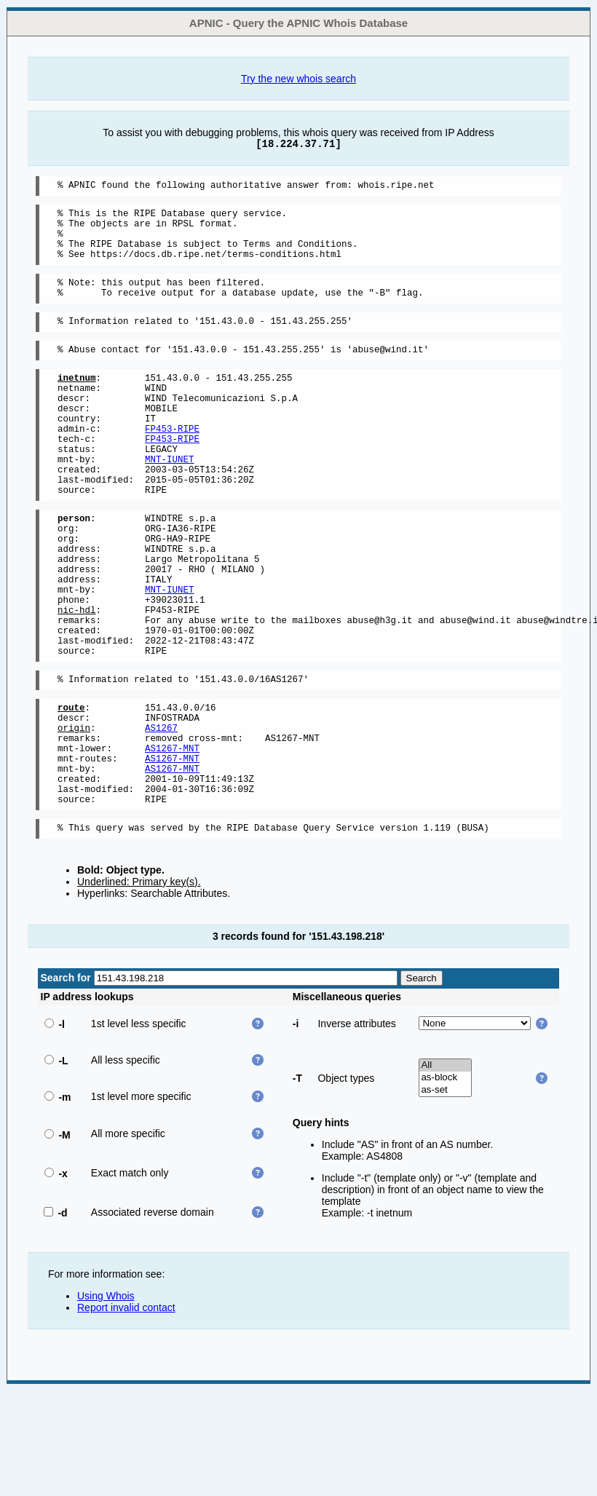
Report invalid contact (126, 1412)
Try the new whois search (298, 78)
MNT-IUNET (169, 500)
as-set (445, 1195)
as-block (445, 1182)
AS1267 (161, 815)
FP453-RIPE (172, 463)
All (445, 1170)
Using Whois (106, 1400)
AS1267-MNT (172, 840)
